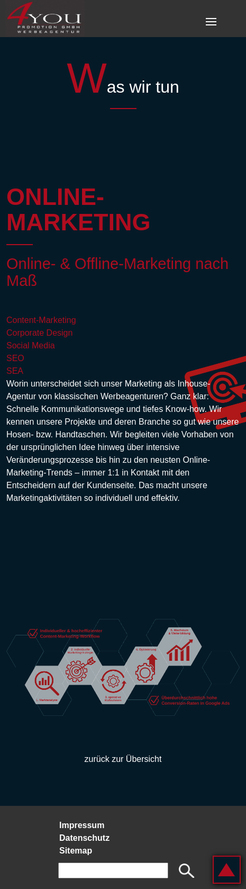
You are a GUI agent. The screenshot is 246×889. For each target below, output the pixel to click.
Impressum (81, 825)
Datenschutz (84, 837)
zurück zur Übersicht (123, 759)
